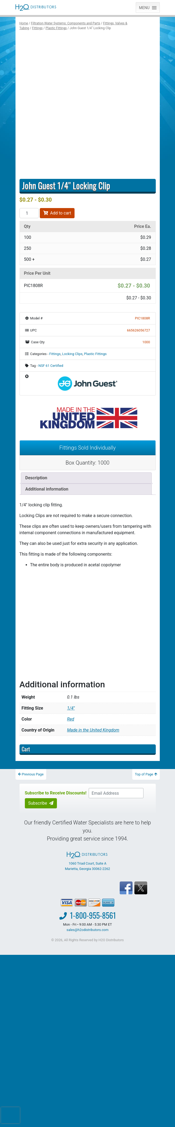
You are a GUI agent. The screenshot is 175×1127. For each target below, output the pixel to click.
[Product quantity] (29, 213)
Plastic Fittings (56, 28)
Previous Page (31, 774)
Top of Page (146, 774)
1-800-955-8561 (93, 915)
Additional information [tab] (46, 489)
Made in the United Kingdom (93, 730)
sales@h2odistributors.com (87, 930)
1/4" (71, 708)
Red (70, 719)
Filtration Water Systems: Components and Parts (65, 23)
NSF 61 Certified (50, 366)
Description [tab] (36, 477)
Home (24, 23)
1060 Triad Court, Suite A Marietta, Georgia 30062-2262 (87, 861)
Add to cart (57, 213)
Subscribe (41, 803)
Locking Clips (72, 354)
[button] (144, 7)
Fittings (37, 28)
